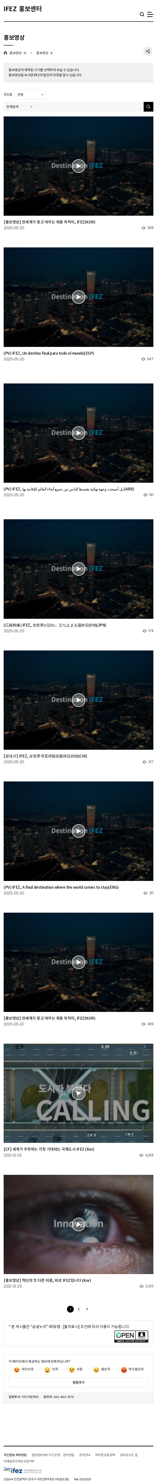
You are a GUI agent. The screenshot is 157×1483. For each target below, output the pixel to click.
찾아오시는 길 (129, 1455)
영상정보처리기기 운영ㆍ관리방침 (53, 1455)
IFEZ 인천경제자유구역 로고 (22, 1470)
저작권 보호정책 (105, 1455)
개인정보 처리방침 (15, 1455)
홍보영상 (15, 53)
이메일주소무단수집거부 (19, 1461)
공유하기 (148, 51)
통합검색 (142, 14)
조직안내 (84, 1455)
